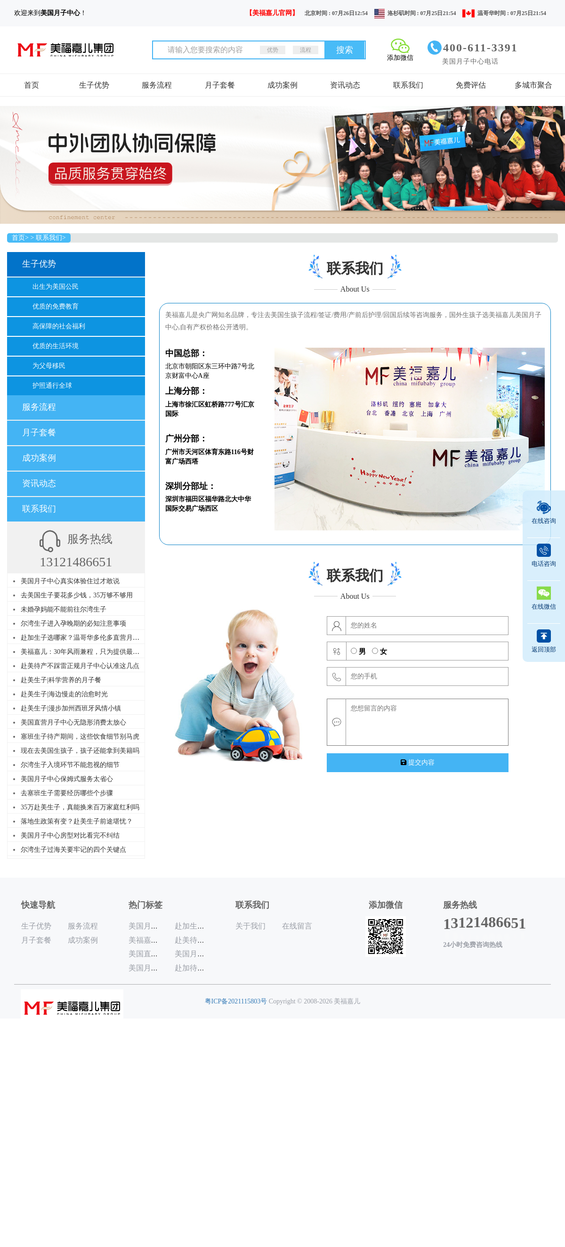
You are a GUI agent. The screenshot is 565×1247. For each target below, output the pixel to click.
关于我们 (250, 926)
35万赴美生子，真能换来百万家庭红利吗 (80, 807)
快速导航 (38, 905)
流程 (305, 50)
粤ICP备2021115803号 (236, 1001)
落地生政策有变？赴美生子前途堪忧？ (77, 821)
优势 (272, 50)
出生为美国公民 (55, 286)
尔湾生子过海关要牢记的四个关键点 (73, 849)
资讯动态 (345, 85)
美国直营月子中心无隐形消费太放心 (73, 722)
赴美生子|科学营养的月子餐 (61, 680)
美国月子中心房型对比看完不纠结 (70, 835)
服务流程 (157, 85)
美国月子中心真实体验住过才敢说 (70, 581)
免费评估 (471, 85)
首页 (31, 85)
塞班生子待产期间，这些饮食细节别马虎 (80, 736)
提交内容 (418, 762)
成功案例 (282, 85)
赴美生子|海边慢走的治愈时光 (64, 694)
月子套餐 (220, 85)
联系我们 (408, 85)
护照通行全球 (52, 385)
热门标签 (145, 905)
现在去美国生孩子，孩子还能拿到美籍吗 (80, 750)
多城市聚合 (533, 85)
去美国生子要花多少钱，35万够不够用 (77, 595)
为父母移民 (48, 365)
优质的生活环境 (55, 346)
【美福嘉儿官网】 (272, 12)
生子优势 (94, 85)
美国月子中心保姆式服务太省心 (67, 778)
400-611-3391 (480, 47)
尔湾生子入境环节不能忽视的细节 (70, 764)
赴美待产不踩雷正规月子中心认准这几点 (80, 665)
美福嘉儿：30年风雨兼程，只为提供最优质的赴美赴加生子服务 (113, 651)
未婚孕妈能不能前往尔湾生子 (63, 609)
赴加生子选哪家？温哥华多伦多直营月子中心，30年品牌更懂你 (113, 637)
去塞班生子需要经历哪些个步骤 (67, 793)
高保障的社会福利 (58, 326)
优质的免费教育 (55, 306)
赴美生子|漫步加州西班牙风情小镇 (71, 708)
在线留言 (297, 926)
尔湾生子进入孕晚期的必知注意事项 (73, 623)
